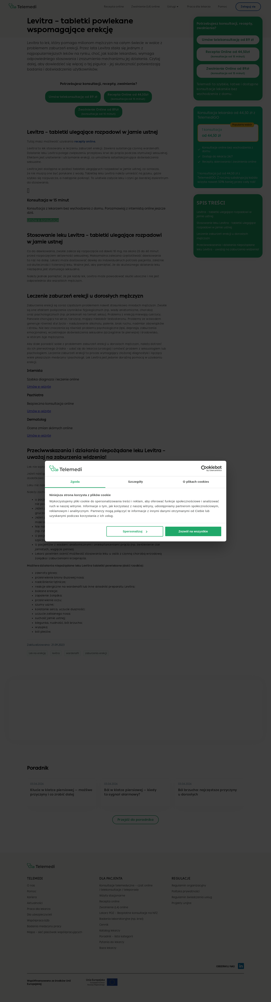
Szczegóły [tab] (135, 482)
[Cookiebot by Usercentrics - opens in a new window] (204, 468)
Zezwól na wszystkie (193, 531)
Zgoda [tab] (75, 482)
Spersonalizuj (135, 531)
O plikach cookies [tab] (196, 482)
